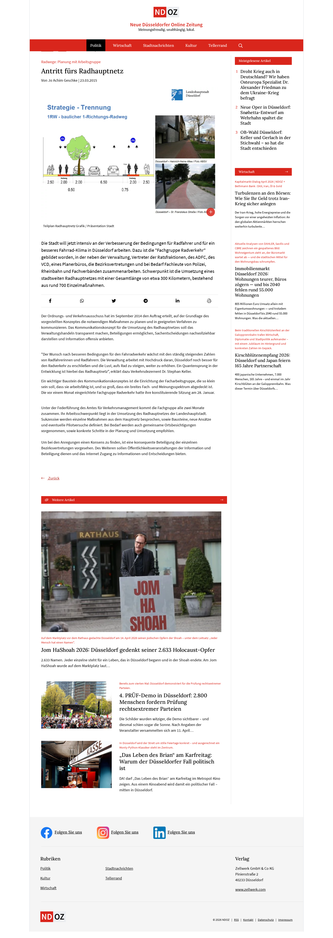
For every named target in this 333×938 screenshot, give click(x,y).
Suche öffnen (241, 45)
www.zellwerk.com (250, 895)
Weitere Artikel (63, 506)
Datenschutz (266, 926)
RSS (236, 926)
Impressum (285, 926)
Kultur (191, 45)
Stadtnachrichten (158, 45)
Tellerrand (217, 45)
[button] (50, 307)
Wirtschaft (122, 45)
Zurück (53, 484)
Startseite (47, 56)
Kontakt (248, 926)
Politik (96, 45)
